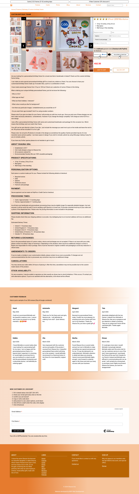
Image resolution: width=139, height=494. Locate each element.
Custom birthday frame (36, 9)
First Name (16, 421)
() (126, 5)
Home (13, 9)
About (78, 5)
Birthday (25, 9)
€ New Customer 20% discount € (99, 1)
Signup (104, 466)
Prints (58, 5)
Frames (37, 5)
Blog (68, 5)
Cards (48, 5)
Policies (44, 475)
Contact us (75, 464)
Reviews (88, 5)
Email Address (17, 412)
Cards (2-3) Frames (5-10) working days (39, 1)
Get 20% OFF (121, 70)
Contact (98, 5)
